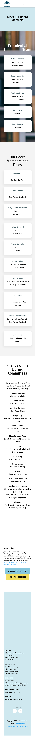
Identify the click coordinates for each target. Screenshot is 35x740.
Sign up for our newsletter (13, 699)
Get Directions (9, 659)
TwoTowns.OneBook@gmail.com (15, 685)
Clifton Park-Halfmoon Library (14, 653)
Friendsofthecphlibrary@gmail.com (16, 683)
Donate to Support (17, 571)
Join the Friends (17, 577)
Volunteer (8, 696)
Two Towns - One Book (12, 693)
